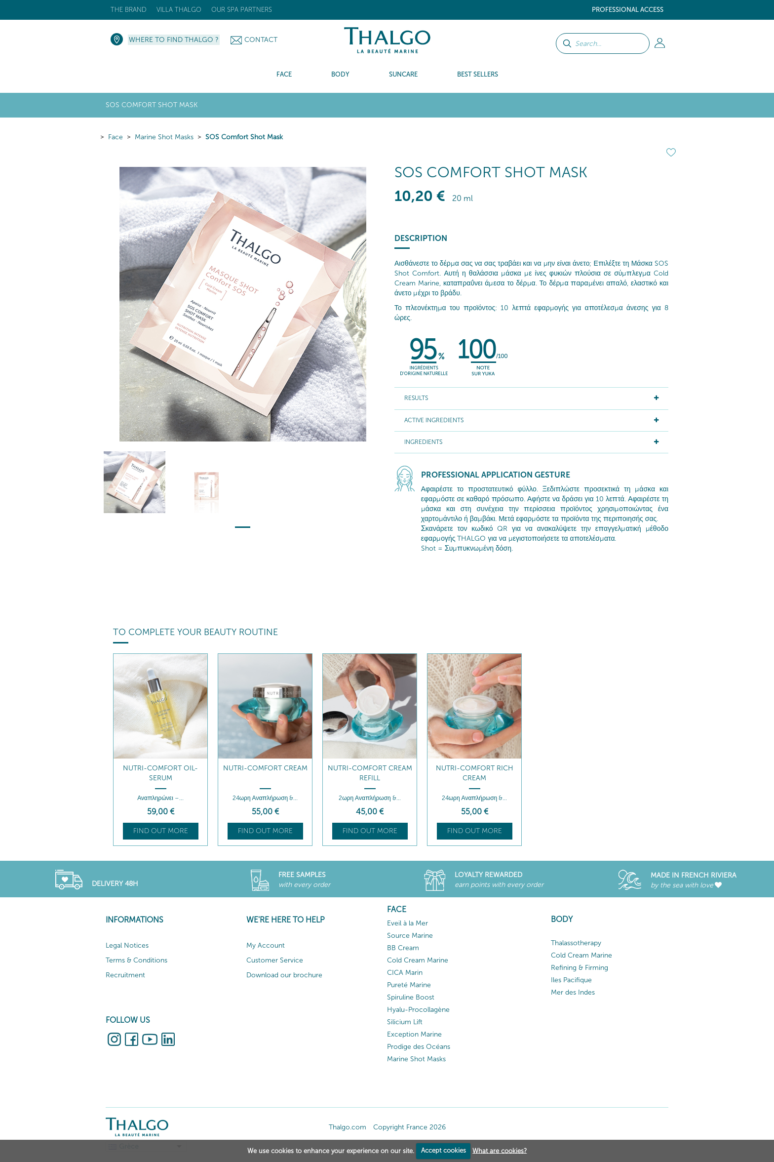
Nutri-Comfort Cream (265, 768)
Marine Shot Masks (164, 137)
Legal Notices (127, 945)
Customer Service (274, 960)
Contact (260, 40)
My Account (265, 945)
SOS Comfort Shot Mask (244, 137)
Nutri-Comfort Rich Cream (474, 773)
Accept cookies (443, 1150)
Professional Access (627, 9)
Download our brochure (284, 975)
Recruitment (125, 975)
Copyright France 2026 (409, 1127)
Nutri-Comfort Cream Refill (370, 773)
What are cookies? (499, 1150)
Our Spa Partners (241, 9)
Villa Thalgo (178, 9)
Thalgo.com (347, 1127)
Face (115, 137)
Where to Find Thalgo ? (174, 40)
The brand (129, 9)
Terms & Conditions (136, 960)
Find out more (160, 831)
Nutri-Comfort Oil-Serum (160, 773)
